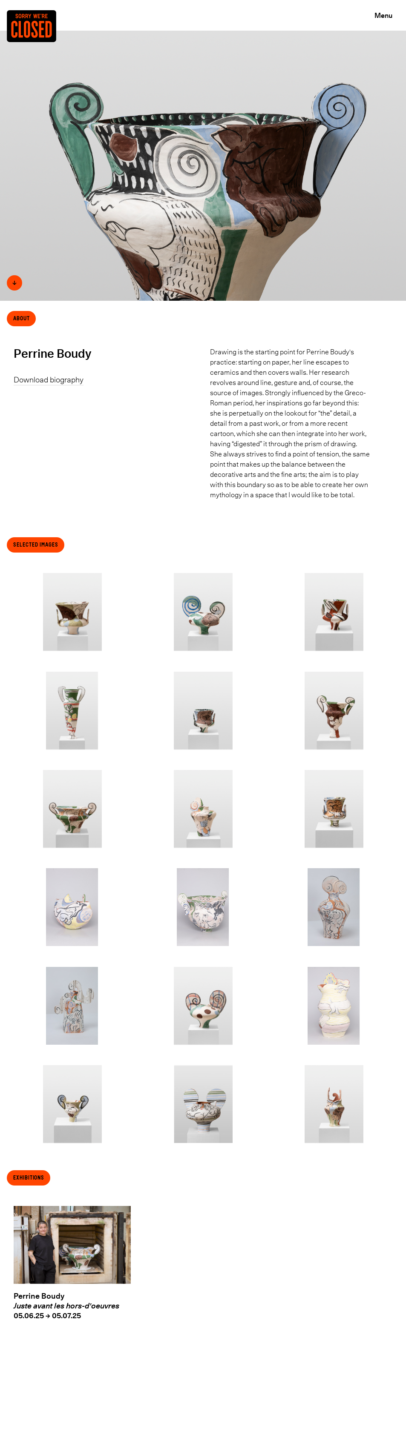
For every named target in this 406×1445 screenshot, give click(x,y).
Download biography (49, 380)
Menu (383, 15)
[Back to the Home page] (35, 37)
